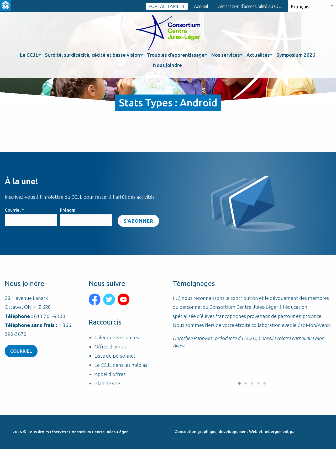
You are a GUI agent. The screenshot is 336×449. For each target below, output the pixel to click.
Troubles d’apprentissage (175, 55)
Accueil (201, 6)
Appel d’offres (109, 374)
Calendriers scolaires (116, 337)
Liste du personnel (114, 355)
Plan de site (107, 383)
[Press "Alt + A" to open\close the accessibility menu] (5, 5)
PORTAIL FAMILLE (167, 6)
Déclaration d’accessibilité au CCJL (250, 6)
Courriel (14, 210)
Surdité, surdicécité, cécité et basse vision (92, 55)
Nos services (225, 55)
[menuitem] (29, 55)
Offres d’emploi (111, 346)
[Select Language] (312, 6)
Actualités (258, 55)
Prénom (67, 210)
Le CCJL (29, 55)
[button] (239, 383)
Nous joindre (167, 65)
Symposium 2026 (295, 55)
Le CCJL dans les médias (120, 365)
